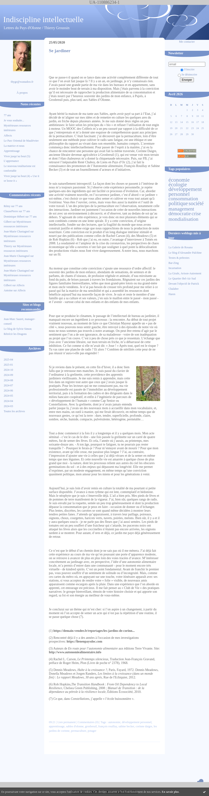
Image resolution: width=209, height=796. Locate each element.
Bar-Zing (174, 263)
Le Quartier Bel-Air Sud (182, 278)
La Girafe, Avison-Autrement (185, 273)
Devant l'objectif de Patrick (184, 283)
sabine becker (126, 726)
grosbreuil (91, 726)
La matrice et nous (14, 145)
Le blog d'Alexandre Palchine (185, 252)
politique (178, 203)
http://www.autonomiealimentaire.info (75, 652)
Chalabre (174, 288)
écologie (178, 184)
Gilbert (8, 221)
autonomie (114, 722)
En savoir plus (170, 791)
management (181, 209)
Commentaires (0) (88, 722)
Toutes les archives (14, 411)
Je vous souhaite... (14, 120)
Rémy (7, 206)
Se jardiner (60, 50)
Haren (172, 294)
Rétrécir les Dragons (15, 334)
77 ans (7, 115)
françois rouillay (107, 726)
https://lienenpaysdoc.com (84, 641)
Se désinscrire (187, 74)
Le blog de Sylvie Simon (17, 328)
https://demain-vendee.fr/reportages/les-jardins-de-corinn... (94, 631)
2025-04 (8, 359)
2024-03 (8, 406)
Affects (8, 135)
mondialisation (183, 219)
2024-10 (8, 369)
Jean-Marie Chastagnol (17, 231)
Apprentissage (12, 151)
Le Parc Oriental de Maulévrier (21, 140)
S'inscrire (187, 69)
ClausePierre (11, 211)
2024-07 (8, 385)
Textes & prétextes (179, 257)
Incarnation (175, 268)
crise (196, 213)
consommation (183, 198)
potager (92, 730)
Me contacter (187, 41)
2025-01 (8, 364)
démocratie (180, 213)
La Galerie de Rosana (181, 247)
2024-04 (8, 401)
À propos (22, 92)
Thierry (8, 246)
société (196, 203)
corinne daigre (144, 726)
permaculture (78, 730)
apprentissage (57, 726)
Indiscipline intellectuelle (43, 19)
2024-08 (8, 380)
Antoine (8, 290)
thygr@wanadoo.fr (22, 81)
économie (179, 180)
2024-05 (8, 395)
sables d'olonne (75, 726)
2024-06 (8, 390)
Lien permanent (66, 722)
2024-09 (8, 375)
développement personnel (185, 191)
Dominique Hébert (14, 216)
